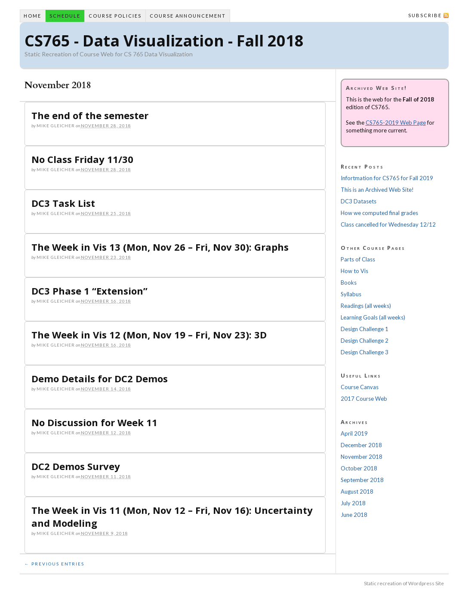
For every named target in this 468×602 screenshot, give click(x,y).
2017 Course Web (364, 398)
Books (349, 282)
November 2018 (361, 456)
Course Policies (115, 15)
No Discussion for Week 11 (94, 422)
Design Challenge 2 (364, 340)
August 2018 (357, 491)
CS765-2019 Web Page (396, 122)
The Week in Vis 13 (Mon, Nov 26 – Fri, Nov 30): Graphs (160, 246)
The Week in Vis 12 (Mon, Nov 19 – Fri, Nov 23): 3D (149, 334)
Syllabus (351, 294)
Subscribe (425, 15)
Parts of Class (358, 259)
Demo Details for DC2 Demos (99, 378)
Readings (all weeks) (366, 305)
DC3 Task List (63, 203)
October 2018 (359, 468)
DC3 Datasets (358, 201)
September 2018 (362, 479)
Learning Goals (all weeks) (373, 317)
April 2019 (354, 433)
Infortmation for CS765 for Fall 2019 (387, 178)
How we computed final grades (379, 212)
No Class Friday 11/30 (82, 159)
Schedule (64, 15)
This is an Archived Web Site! (377, 189)
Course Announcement (188, 15)
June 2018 (354, 514)
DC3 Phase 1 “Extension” (89, 290)
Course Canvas (360, 387)
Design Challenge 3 (364, 352)
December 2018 (361, 445)
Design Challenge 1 (364, 329)
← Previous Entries (54, 563)
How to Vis (354, 270)
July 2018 (353, 503)
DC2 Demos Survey (75, 466)
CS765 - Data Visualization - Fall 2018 (164, 40)
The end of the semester (89, 115)
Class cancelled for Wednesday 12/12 (388, 224)
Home (32, 15)
